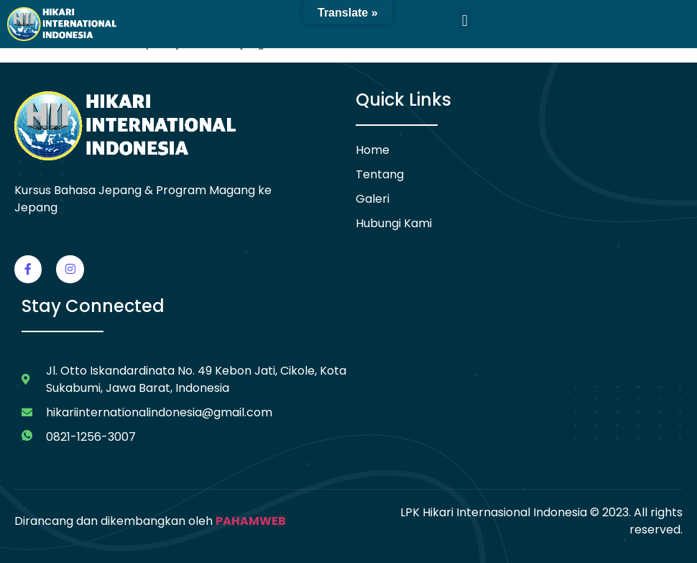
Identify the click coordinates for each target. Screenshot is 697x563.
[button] (464, 20)
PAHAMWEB (251, 521)
